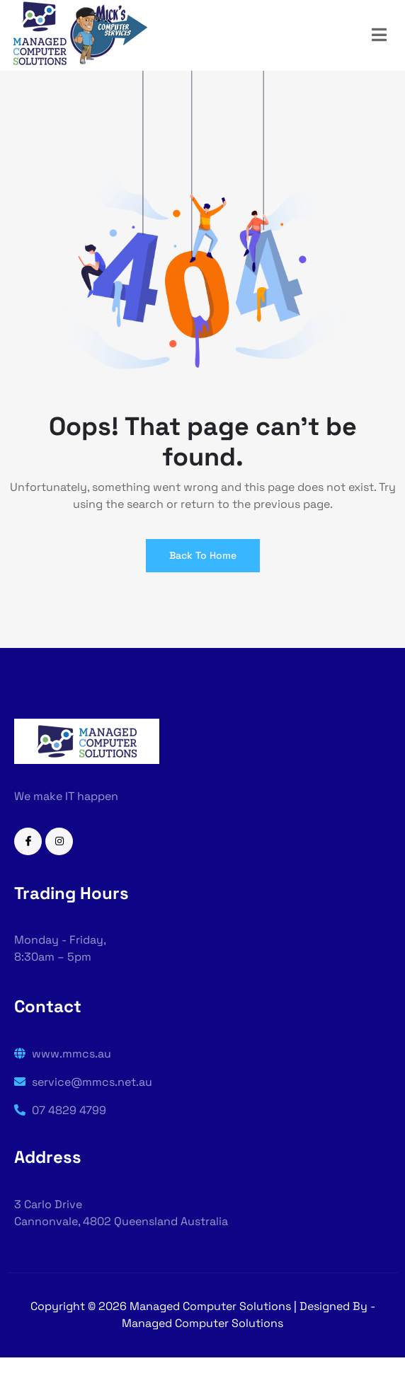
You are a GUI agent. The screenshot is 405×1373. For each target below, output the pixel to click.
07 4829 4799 (60, 1110)
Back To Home (202, 555)
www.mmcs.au (62, 1053)
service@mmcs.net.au (83, 1081)
